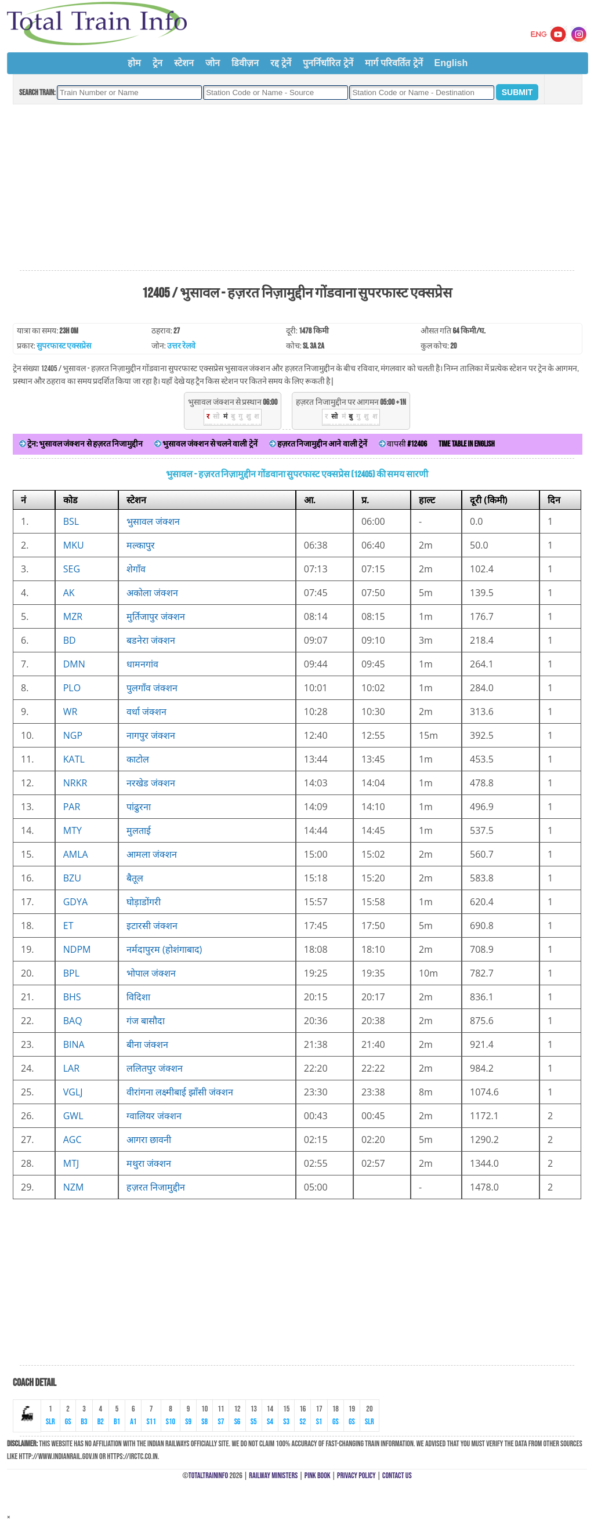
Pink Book (318, 1476)
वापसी (403, 444)
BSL (71, 521)
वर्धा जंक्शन (146, 711)
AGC (72, 1139)
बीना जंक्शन (147, 1044)
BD (69, 640)
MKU (73, 545)
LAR (71, 1068)
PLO (72, 687)
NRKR (75, 782)
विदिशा (138, 996)
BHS (72, 996)
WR (70, 711)
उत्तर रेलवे (181, 346)
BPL (71, 973)
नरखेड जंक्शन (150, 782)
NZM (73, 1187)
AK (69, 592)
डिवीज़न (245, 63)
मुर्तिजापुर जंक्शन (155, 616)
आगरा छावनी (148, 1139)
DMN (74, 664)
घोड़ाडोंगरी (143, 901)
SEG (71, 569)
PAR (72, 806)
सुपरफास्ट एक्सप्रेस (64, 346)
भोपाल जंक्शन (151, 973)
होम (134, 63)
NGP (72, 735)
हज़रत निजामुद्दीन (155, 1187)
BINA (74, 1044)
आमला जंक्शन (151, 854)
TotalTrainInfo (208, 1476)
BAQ (72, 1020)
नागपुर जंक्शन (150, 735)
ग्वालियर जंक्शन (154, 1115)
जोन (212, 63)
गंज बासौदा (145, 1020)
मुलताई (138, 830)
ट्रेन (157, 63)
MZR (72, 616)
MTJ (71, 1163)
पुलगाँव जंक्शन (152, 687)
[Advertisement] (297, 188)
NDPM (77, 949)
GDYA (75, 901)
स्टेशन (184, 63)
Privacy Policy (356, 1476)
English (451, 63)
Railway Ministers (273, 1476)
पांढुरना (138, 806)
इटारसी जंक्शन (152, 925)
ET (68, 925)
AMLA (75, 854)
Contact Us (397, 1476)
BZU (72, 878)
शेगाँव (136, 569)
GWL (73, 1115)
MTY (72, 830)
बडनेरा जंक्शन (150, 640)
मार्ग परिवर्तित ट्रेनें (394, 63)
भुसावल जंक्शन (153, 521)
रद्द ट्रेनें (280, 63)
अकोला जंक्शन (152, 592)
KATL (74, 759)
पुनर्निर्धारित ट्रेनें (328, 63)
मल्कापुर (140, 545)
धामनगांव (142, 664)
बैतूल (134, 878)
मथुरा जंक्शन (148, 1163)
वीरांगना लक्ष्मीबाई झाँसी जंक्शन (179, 1092)
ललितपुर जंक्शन (154, 1068)
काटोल (137, 759)
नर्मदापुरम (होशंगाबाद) (164, 949)
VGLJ (73, 1092)
